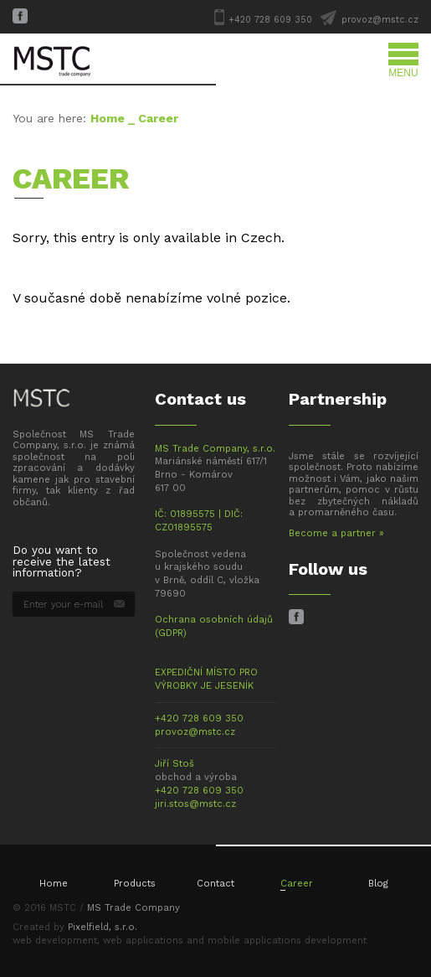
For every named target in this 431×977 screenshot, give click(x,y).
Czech (261, 238)
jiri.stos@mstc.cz (195, 804)
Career (296, 883)
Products (135, 883)
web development (55, 940)
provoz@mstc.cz (379, 19)
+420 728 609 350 (270, 19)
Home (107, 118)
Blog (378, 883)
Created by (75, 927)
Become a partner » (336, 533)
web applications (143, 940)
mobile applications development (287, 940)
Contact (215, 883)
